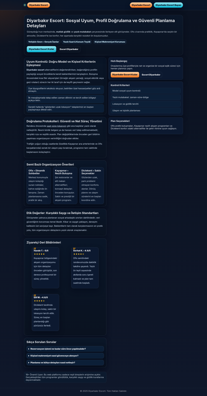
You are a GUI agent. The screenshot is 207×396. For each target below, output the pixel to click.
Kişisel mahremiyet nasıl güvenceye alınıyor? (54, 355)
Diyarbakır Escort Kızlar (41, 49)
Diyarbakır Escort (141, 5)
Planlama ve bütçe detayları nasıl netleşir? (52, 362)
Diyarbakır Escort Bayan (168, 5)
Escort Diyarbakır (69, 49)
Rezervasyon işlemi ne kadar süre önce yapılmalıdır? (58, 348)
